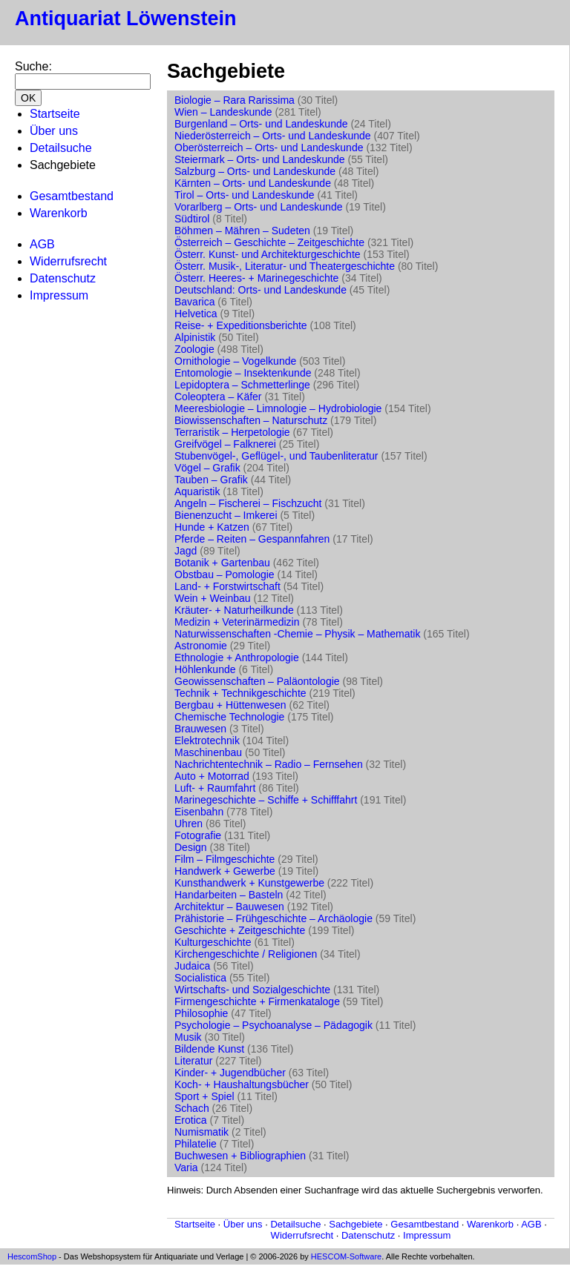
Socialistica (200, 978)
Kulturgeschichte (213, 942)
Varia (186, 1167)
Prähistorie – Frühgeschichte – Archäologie (273, 918)
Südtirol (191, 219)
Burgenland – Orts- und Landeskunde (261, 124)
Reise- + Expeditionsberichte (240, 325)
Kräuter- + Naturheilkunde (234, 610)
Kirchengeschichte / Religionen (245, 954)
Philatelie (195, 1144)
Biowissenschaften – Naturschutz (250, 420)
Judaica (192, 966)
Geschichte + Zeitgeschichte (239, 930)
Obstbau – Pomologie (224, 574)
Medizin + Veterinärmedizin (236, 622)
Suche (31, 66)
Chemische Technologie (229, 717)
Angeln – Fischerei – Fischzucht (247, 503)
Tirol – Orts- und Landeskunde (244, 195)
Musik (188, 1037)
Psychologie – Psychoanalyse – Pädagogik (273, 1025)
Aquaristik (197, 491)
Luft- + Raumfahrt (214, 788)
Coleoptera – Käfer (218, 397)
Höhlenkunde (205, 669)
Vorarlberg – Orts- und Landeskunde (258, 207)
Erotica (190, 1120)
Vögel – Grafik (207, 468)
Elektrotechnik (207, 740)
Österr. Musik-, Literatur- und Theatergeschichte (284, 266)
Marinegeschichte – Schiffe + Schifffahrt (265, 800)
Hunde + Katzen (211, 527)
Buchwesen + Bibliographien (240, 1156)
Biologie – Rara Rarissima (234, 100)
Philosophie (201, 1013)
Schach (191, 1108)
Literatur (193, 1061)
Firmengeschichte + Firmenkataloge (257, 1001)
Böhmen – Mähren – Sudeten (242, 230)
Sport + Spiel (204, 1096)
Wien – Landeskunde (223, 112)
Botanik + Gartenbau (222, 563)
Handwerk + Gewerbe (224, 871)
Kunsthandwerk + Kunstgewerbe (249, 883)
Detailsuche (61, 148)
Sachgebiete (355, 1224)
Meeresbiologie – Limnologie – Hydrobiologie (277, 408)
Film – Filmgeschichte (224, 859)
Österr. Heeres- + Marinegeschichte (256, 278)
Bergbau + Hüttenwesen (230, 705)
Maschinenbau (208, 752)
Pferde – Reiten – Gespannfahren (252, 539)
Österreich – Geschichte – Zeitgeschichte (269, 242)
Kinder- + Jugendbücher (230, 1073)
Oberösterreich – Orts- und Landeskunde (268, 147)
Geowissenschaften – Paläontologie (257, 681)
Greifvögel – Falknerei (225, 444)
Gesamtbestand (72, 196)
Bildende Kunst (209, 1049)
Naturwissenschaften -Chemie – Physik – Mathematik (297, 634)
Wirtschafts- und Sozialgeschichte (252, 990)
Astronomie (200, 646)
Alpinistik (194, 337)
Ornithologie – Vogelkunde (235, 361)
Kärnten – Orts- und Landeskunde (252, 183)
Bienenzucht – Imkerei (226, 515)
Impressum (59, 295)
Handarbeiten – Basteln (228, 895)
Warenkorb (59, 213)
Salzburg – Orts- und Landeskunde (254, 171)
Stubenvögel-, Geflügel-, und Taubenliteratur (276, 456)
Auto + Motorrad (211, 776)
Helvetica (195, 313)
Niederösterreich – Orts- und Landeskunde (272, 136)
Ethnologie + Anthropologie (236, 657)
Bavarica (194, 302)
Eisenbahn (198, 812)
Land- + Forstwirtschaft (227, 586)
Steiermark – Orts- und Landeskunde (259, 159)
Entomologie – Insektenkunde (242, 373)
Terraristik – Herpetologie (232, 432)
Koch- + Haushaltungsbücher (241, 1084)
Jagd (185, 551)
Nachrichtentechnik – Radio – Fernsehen (268, 764)
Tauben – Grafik (211, 480)
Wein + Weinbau (212, 598)
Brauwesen (200, 729)
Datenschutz (63, 278)
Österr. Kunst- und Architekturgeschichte (267, 254)
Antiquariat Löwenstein (126, 18)
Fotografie (197, 835)
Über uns (54, 131)
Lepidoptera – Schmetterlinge (242, 385)
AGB (42, 244)
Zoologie (194, 349)
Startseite (55, 113)
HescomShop (31, 1256)
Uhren (188, 823)
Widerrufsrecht (68, 261)
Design (190, 847)
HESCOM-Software (346, 1256)
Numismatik (201, 1132)
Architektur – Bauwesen (229, 906)
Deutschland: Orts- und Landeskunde (260, 290)
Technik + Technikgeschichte (240, 693)
